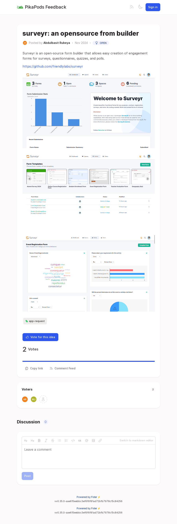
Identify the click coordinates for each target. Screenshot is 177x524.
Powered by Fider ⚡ (89, 497)
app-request (35, 321)
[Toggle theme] (140, 7)
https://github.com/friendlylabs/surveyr (52, 66)
